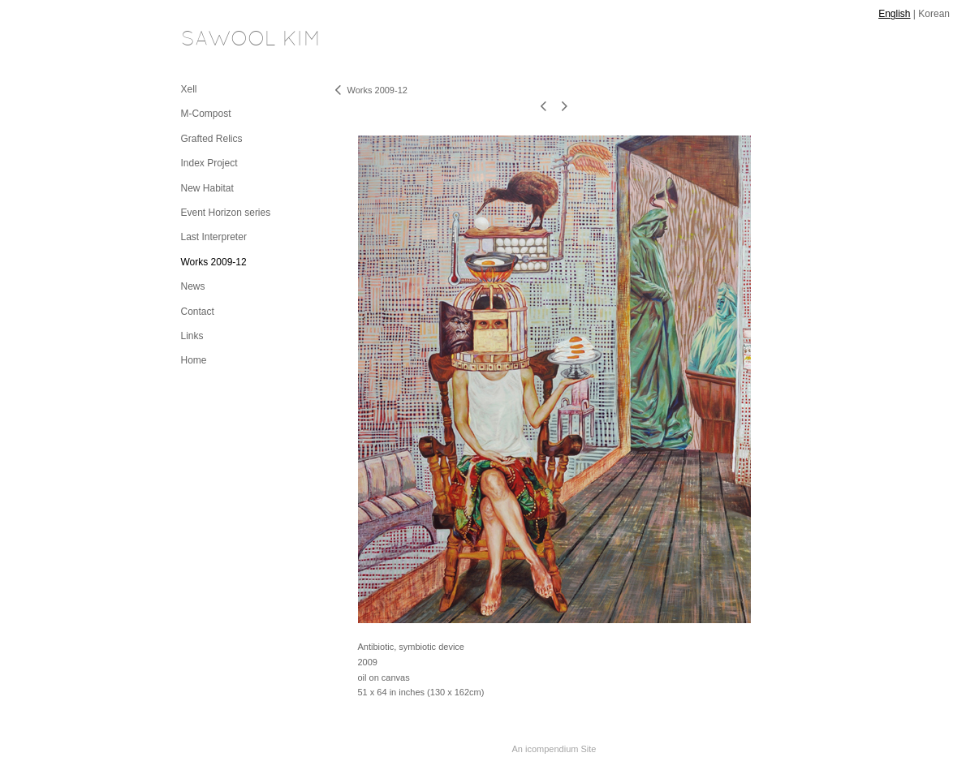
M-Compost (206, 113)
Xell (189, 89)
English (894, 13)
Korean (934, 13)
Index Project (209, 163)
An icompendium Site (554, 749)
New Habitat (207, 188)
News (193, 286)
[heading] (221, 41)
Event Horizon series (226, 212)
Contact (197, 311)
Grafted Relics (212, 138)
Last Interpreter (214, 237)
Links (192, 336)
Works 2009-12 (214, 262)
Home (194, 360)
